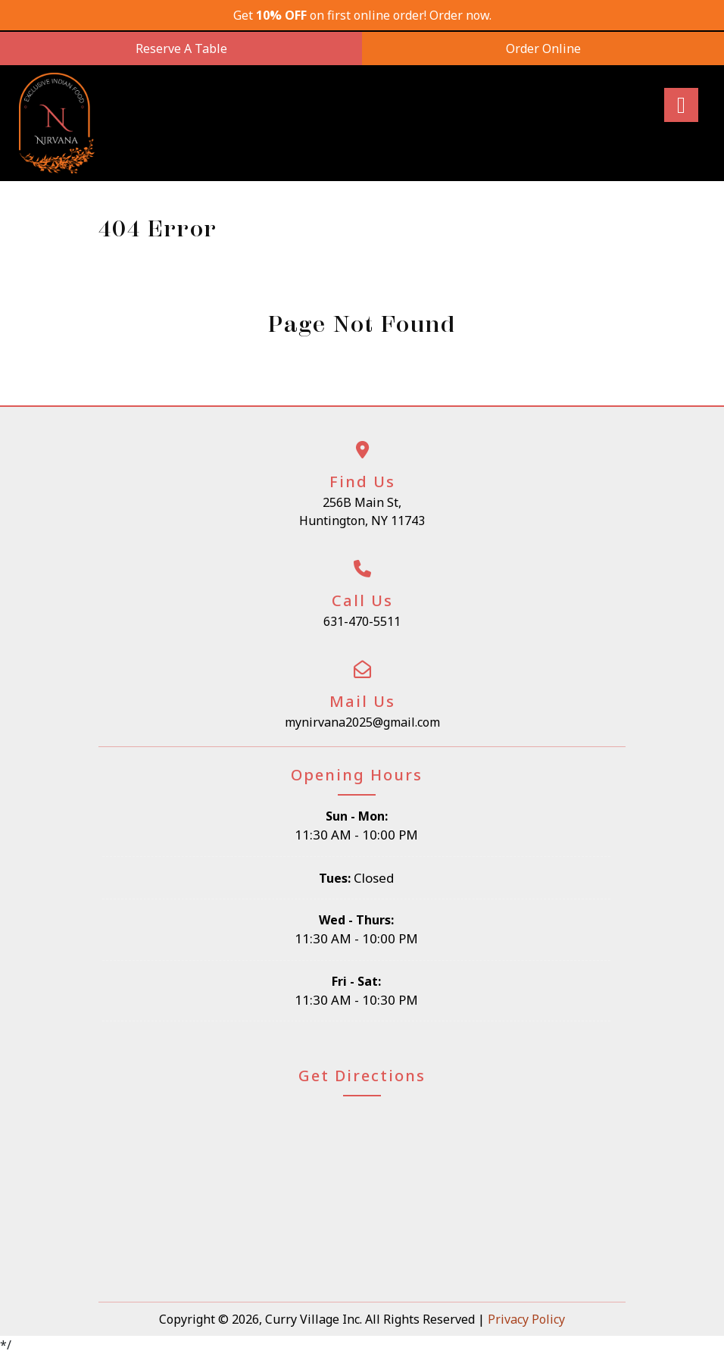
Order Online (543, 48)
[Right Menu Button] (681, 105)
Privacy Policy (526, 1319)
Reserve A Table (181, 48)
